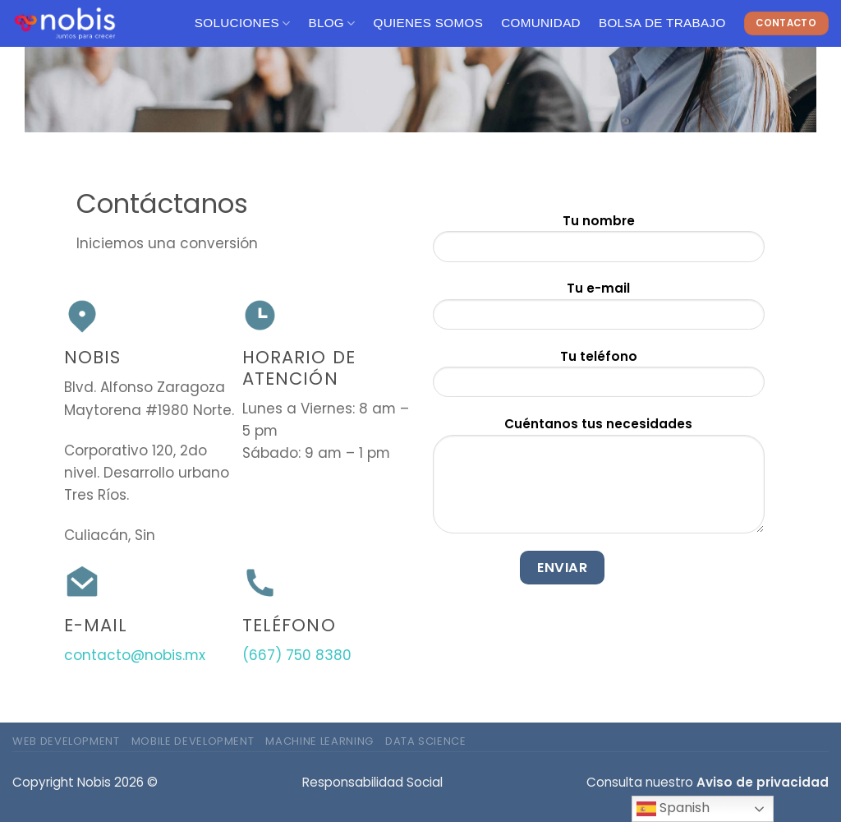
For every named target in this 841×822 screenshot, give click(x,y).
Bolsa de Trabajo (662, 23)
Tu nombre (599, 243)
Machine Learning (319, 741)
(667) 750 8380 (297, 655)
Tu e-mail (599, 310)
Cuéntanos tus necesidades (599, 480)
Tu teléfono (599, 378)
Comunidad (541, 23)
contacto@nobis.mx (134, 655)
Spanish (673, 808)
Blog (331, 23)
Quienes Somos (429, 23)
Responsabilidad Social (372, 782)
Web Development (66, 741)
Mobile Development (193, 741)
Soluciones (243, 23)
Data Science (425, 741)
